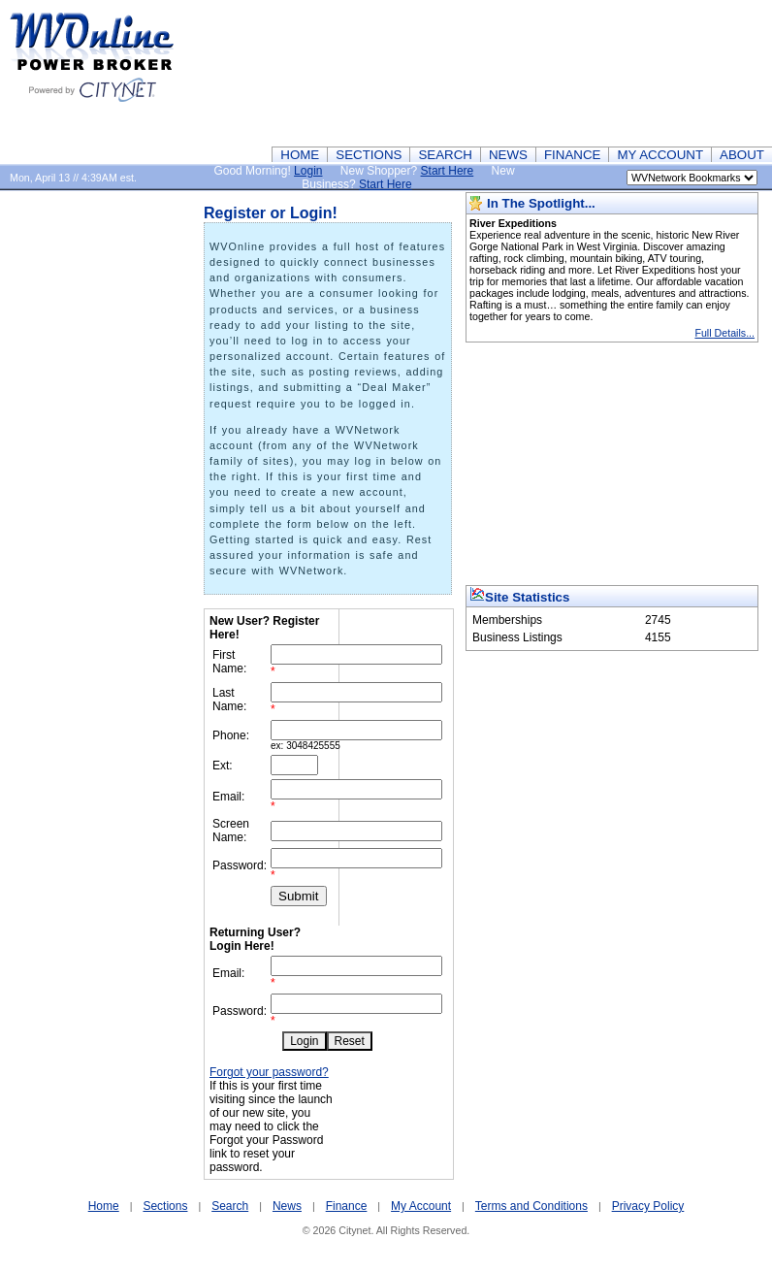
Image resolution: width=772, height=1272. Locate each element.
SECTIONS (369, 154)
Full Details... (724, 333)
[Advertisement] (678, 73)
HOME (299, 154)
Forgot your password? (269, 1072)
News (287, 1206)
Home (103, 1206)
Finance (347, 1206)
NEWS (508, 154)
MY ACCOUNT (660, 154)
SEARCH (445, 154)
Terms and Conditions (531, 1206)
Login (308, 171)
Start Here (447, 171)
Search (229, 1206)
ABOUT (742, 154)
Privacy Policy (648, 1206)
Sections (165, 1206)
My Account (421, 1206)
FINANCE (572, 154)
